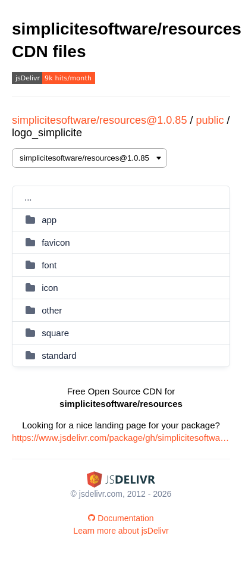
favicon (56, 242)
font (49, 265)
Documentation (120, 518)
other (52, 310)
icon (50, 288)
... (28, 197)
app (49, 220)
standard (59, 355)
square (55, 333)
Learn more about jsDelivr (120, 530)
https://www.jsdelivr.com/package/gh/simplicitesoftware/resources (121, 438)
